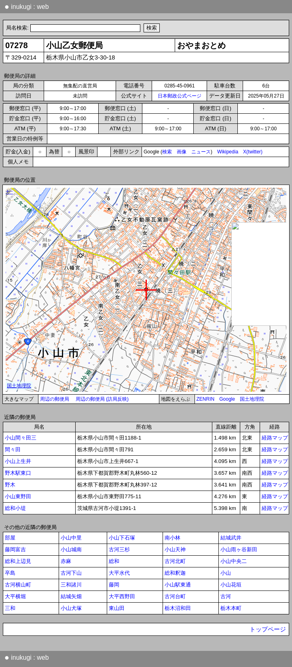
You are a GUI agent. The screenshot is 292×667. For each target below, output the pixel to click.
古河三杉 (119, 549)
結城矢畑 (71, 596)
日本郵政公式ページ (179, 96)
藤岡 (114, 585)
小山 (225, 573)
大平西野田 (122, 596)
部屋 (10, 538)
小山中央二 (233, 561)
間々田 (13, 449)
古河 (225, 596)
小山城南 (71, 549)
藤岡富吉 (15, 549)
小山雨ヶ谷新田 (238, 549)
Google (227, 399)
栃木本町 (230, 608)
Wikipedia (227, 152)
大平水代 (119, 573)
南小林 (172, 538)
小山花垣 (230, 585)
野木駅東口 (18, 473)
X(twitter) (252, 152)
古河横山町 (18, 585)
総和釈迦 (175, 573)
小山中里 (71, 538)
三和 (10, 608)
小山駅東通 (178, 585)
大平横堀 (15, 596)
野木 (10, 485)
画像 (181, 152)
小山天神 (175, 549)
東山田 (117, 608)
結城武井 (230, 538)
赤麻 (66, 561)
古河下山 (71, 573)
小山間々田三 (20, 438)
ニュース (201, 152)
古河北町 (175, 561)
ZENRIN (206, 399)
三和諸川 (71, 585)
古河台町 (175, 596)
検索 (167, 152)
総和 (114, 561)
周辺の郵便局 (54, 399)
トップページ (268, 629)
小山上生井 (18, 461)
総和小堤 (15, 508)
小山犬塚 (71, 608)
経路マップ (275, 438)
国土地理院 (252, 399)
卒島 (10, 573)
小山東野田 (18, 496)
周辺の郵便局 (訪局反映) (102, 399)
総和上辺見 (18, 561)
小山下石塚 (122, 538)
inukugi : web (26, 6)
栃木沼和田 (178, 608)
